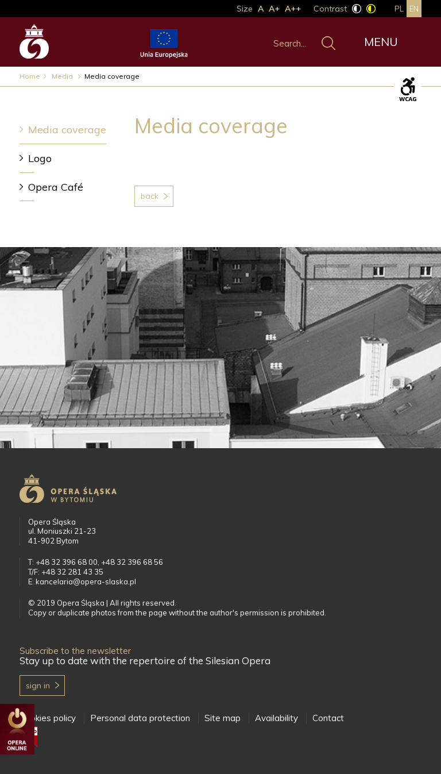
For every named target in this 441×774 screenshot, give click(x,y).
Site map (222, 718)
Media (63, 76)
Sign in (38, 685)
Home (30, 76)
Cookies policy (48, 718)
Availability (276, 718)
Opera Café (55, 187)
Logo (40, 158)
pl (399, 8)
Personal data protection (140, 718)
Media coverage (67, 129)
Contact (328, 718)
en (414, 8)
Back (149, 196)
